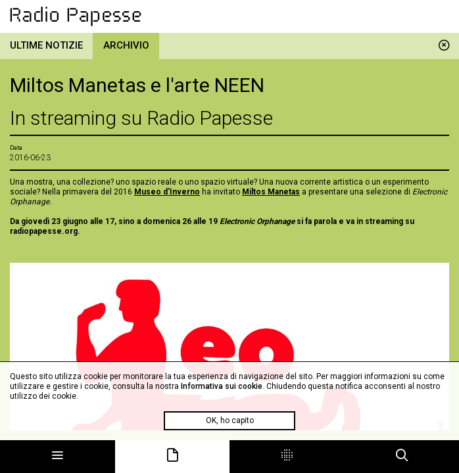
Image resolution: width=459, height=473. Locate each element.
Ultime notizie (46, 45)
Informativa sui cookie (221, 386)
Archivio (126, 45)
